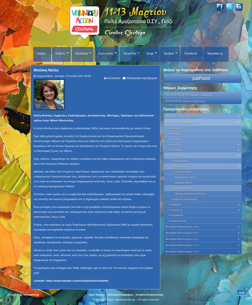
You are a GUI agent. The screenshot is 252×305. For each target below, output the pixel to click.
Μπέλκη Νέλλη (46, 70)
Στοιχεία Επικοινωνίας (149, 294)
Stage (150, 53)
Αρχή (242, 292)
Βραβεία (169, 53)
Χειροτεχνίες (105, 53)
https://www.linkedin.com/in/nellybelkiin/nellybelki (77, 280)
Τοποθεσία (190, 53)
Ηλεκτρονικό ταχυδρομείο (141, 78)
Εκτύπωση (113, 78)
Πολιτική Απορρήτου (120, 294)
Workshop (81, 53)
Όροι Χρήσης (97, 294)
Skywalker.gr (215, 53)
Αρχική (41, 53)
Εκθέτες (60, 53)
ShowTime (129, 53)
